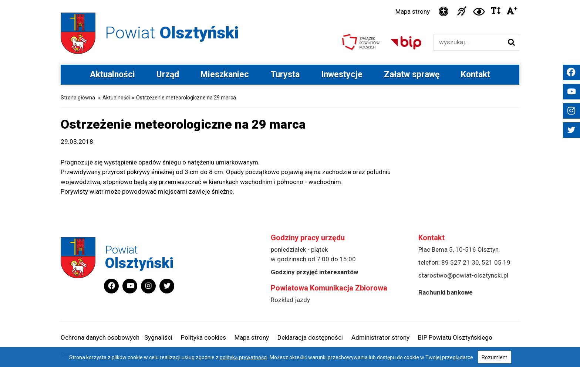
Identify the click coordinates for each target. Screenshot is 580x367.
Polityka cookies (203, 337)
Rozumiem (495, 357)
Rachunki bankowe (445, 292)
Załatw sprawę (411, 74)
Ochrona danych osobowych (100, 337)
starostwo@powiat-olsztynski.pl (463, 275)
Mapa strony (412, 11)
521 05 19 (496, 262)
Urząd (167, 74)
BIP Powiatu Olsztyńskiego (455, 337)
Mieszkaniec (224, 74)
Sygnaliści (158, 337)
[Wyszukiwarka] (468, 42)
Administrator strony (380, 337)
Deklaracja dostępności (310, 337)
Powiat (172, 33)
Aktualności (112, 74)
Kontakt (475, 74)
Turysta (285, 74)
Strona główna (78, 98)
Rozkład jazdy (290, 299)
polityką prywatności (243, 357)
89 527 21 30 (460, 262)
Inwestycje (341, 74)
